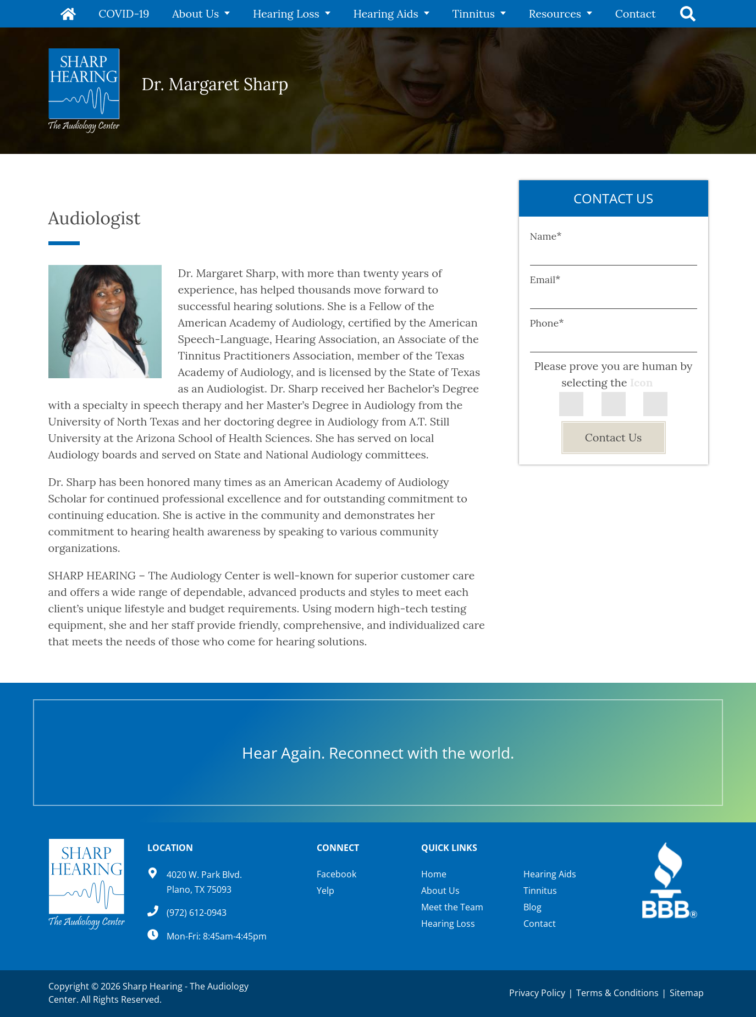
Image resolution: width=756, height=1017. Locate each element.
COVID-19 (128, 13)
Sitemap (687, 993)
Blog (532, 907)
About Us (198, 13)
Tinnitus (473, 13)
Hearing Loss (288, 13)
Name (546, 236)
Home (70, 13)
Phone (547, 323)
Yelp (325, 891)
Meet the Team (452, 907)
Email (545, 279)
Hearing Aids (386, 13)
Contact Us (613, 437)
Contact (632, 13)
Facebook (336, 874)
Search (686, 13)
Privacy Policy (537, 993)
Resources (553, 13)
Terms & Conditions (617, 993)
